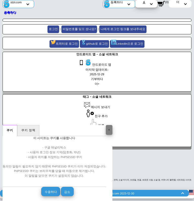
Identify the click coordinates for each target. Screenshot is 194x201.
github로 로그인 (94, 43)
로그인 (53, 29)
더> (97, 84)
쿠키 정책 (28, 130)
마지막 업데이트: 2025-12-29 (97, 72)
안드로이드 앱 (94, 63)
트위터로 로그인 (64, 43)
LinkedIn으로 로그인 (127, 43)
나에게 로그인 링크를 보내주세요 (123, 29)
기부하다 (97, 79)
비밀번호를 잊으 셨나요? (79, 29)
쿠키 (10, 130)
